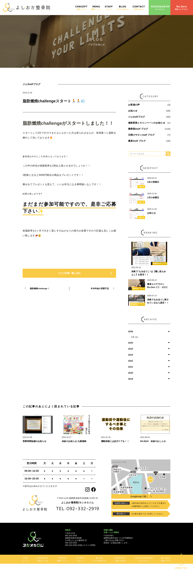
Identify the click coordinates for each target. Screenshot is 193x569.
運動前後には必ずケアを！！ (115, 441)
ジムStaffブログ (136, 116)
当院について (81, 7)
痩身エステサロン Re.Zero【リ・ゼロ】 (157, 285)
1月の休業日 (153, 197)
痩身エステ (165, 559)
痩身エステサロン (181, 7)
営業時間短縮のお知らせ (34, 441)
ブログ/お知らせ (122, 7)
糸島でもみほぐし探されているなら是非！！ (158, 301)
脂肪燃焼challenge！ (39, 288)
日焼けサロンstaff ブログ (141, 135)
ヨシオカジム (159, 7)
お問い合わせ (139, 7)
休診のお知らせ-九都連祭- (74, 441)
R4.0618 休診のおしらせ (153, 441)
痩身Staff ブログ (137, 141)
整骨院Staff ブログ (138, 128)
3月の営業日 (153, 182)
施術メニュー (96, 7)
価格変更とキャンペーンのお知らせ (146, 122)
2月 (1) (134, 337)
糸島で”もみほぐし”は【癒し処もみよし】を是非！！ (148, 273)
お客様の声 (134, 104)
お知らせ (132, 110)
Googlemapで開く (139, 496)
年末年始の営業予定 (100, 288)
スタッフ (109, 7)
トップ (25, 559)
